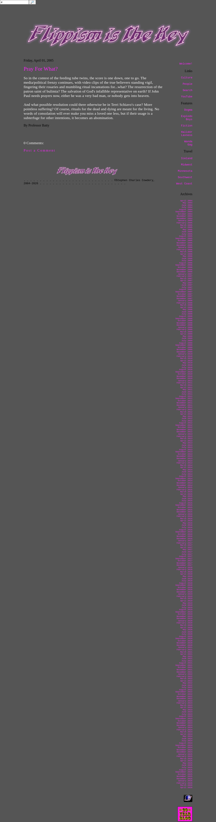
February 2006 (184, 249)
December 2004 (184, 218)
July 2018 (186, 581)
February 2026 (184, 783)
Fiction (186, 125)
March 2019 (186, 598)
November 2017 (184, 563)
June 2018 (186, 579)
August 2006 (185, 263)
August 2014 (185, 476)
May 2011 (187, 389)
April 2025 (186, 761)
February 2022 (184, 676)
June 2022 (186, 685)
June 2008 (186, 312)
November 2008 (184, 323)
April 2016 (186, 521)
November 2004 (184, 216)
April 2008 (186, 307)
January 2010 (185, 354)
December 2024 (184, 752)
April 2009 (186, 334)
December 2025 (184, 779)
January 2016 (185, 514)
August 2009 (185, 343)
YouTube (186, 96)
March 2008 (186, 305)
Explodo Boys (186, 118)
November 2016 (184, 536)
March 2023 (186, 705)
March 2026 (186, 785)
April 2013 (186, 441)
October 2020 (185, 641)
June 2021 (186, 658)
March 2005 (186, 225)
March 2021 (186, 652)
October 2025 (185, 774)
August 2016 (185, 530)
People (187, 84)
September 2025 (183, 772)
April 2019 (186, 601)
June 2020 (186, 632)
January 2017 (185, 541)
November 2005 (184, 243)
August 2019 (185, 609)
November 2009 (184, 349)
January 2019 (185, 594)
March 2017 (186, 545)
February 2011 (184, 383)
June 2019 (186, 605)
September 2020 (183, 638)
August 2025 (185, 770)
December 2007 (184, 298)
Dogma (188, 109)
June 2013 (186, 445)
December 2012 (184, 432)
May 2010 (187, 363)
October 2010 (185, 374)
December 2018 (184, 592)
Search (187, 90)
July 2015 (186, 501)
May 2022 (187, 683)
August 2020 (185, 636)
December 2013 (184, 458)
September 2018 (183, 585)
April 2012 (186, 414)
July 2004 (186, 207)
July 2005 (186, 234)
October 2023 (185, 721)
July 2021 (186, 661)
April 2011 (186, 387)
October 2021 (185, 667)
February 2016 (184, 516)
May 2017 (187, 549)
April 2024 (186, 734)
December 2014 (184, 485)
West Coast (184, 183)
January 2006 (185, 247)
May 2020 (187, 630)
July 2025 (186, 767)
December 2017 (184, 565)
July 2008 (186, 314)
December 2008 (184, 325)
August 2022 (185, 690)
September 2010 (183, 372)
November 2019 (184, 616)
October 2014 (185, 481)
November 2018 (184, 589)
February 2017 (184, 543)
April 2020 (186, 627)
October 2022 (185, 694)
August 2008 (185, 316)
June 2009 (186, 338)
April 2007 (186, 280)
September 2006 (183, 265)
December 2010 (184, 378)
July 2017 (186, 554)
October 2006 (185, 267)
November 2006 (184, 270)
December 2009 (184, 352)
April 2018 (186, 574)
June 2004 (186, 205)
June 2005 (186, 232)
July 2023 (186, 714)
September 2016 (183, 532)
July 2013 (186, 447)
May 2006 (187, 256)
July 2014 (186, 474)
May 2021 (187, 656)
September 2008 (183, 318)
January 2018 (185, 567)
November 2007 (184, 296)
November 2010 (184, 376)
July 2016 (186, 527)
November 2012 (184, 429)
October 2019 (185, 614)
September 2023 (183, 718)
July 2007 (186, 287)
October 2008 (185, 321)
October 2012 (185, 427)
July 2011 (186, 394)
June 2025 (186, 765)
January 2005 (185, 220)
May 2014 (187, 470)
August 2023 (185, 716)
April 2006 (186, 254)
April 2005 (186, 227)
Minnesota (185, 171)
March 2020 (186, 625)
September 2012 (183, 425)
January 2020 (185, 621)
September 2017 (183, 558)
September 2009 (183, 345)
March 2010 (186, 358)
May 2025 (187, 763)
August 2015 (185, 503)
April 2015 (186, 494)
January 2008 (185, 301)
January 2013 (185, 434)
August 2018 (185, 583)
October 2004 (185, 214)
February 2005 (184, 223)
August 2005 (185, 236)
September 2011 (183, 398)
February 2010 (184, 356)
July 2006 (186, 260)
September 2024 (183, 745)
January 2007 (185, 274)
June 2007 (186, 285)
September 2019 (183, 612)
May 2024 (187, 736)
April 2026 (186, 787)
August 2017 (185, 556)
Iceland (186, 158)
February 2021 (184, 650)
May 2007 (187, 283)
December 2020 (184, 645)
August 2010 (185, 369)
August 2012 (185, 423)
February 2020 (184, 623)
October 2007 (185, 294)
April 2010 (186, 361)
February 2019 (184, 596)
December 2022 (184, 698)
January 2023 (185, 701)
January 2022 (185, 674)
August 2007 (185, 289)
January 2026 (185, 781)
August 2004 (185, 209)
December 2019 (184, 618)
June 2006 (186, 258)
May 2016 (187, 523)
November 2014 (184, 483)
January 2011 (185, 381)
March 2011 (186, 385)
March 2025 (186, 759)
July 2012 (186, 421)
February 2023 (184, 703)
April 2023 (186, 707)
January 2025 (185, 754)
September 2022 (183, 692)
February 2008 (184, 303)
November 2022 (184, 696)
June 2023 (186, 712)
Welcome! (186, 63)
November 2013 (184, 456)
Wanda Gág (188, 143)
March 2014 (186, 465)
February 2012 (184, 409)
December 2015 (184, 512)
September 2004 (183, 212)
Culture (186, 77)
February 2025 (184, 756)
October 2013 (185, 454)
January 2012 (185, 407)
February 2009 (184, 329)
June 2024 (186, 738)
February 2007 (184, 276)
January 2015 (185, 487)
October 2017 (185, 561)
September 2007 (183, 292)
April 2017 (186, 547)
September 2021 (183, 665)
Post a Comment (39, 150)
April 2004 (186, 201)
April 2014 (186, 467)
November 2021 (184, 670)
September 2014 (183, 478)
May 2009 (187, 336)
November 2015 (184, 510)
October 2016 (185, 534)
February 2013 (184, 436)
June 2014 (186, 472)
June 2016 (186, 525)
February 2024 (184, 730)
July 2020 (186, 634)
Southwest (185, 177)
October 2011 (185, 401)
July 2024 (186, 741)
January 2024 (185, 727)
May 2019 (187, 603)
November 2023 (184, 723)
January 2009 (185, 327)
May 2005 (187, 229)
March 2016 (186, 518)
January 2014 (185, 461)
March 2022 (186, 678)
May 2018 (187, 576)
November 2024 (184, 750)
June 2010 (186, 365)
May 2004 (187, 203)
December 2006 (184, 272)
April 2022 (186, 681)
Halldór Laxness (186, 133)
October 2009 (185, 347)
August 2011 (185, 396)
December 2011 (184, 405)
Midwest (186, 164)
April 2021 (186, 654)
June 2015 (186, 498)
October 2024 (185, 747)
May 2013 (187, 443)
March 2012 (186, 412)
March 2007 (186, 278)
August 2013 (185, 450)
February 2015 (184, 490)
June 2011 (186, 392)
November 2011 (184, 403)
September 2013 (183, 452)
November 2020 (184, 643)
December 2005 (184, 245)
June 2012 (186, 418)
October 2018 (185, 587)
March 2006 (186, 252)
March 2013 (186, 438)
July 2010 (186, 367)
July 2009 (186, 341)
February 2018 (184, 569)
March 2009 (186, 332)
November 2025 (184, 776)
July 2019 (186, 607)
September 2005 (183, 238)
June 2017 (186, 552)
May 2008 (187, 309)
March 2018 (186, 572)
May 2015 (187, 496)
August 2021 (185, 663)
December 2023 (184, 725)
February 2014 (184, 463)
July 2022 (186, 687)
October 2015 (185, 507)
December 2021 (184, 672)
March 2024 (186, 732)
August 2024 (185, 743)
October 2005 (185, 240)
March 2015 (186, 492)
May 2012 (187, 416)
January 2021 (185, 647)
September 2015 (183, 505)
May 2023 (187, 710)
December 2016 (184, 538)
